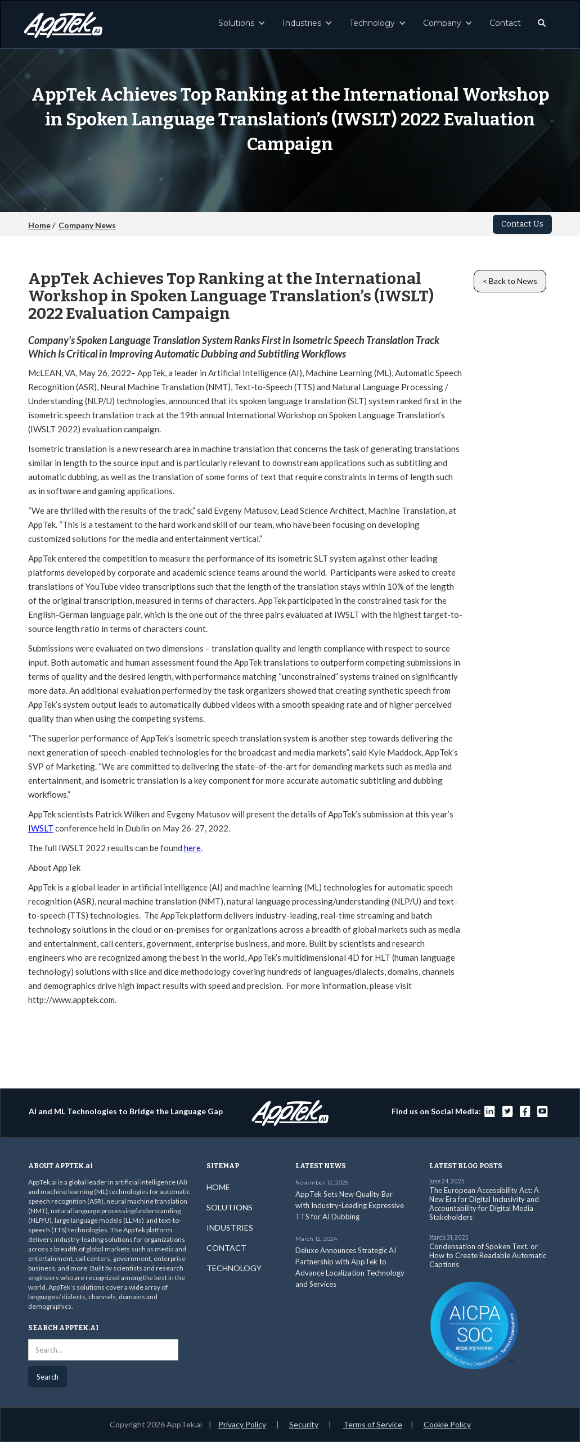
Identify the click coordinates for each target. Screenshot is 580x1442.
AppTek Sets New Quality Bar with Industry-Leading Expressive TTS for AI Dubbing (349, 1205)
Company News (87, 225)
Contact (505, 23)
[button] (242, 23)
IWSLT (40, 828)
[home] (63, 22)
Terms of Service (372, 1424)
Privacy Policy (242, 1424)
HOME (218, 1187)
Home (39, 225)
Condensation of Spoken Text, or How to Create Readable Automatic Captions (487, 1255)
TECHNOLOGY (234, 1268)
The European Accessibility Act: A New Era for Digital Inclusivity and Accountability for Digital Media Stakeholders (484, 1204)
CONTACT (226, 1248)
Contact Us (522, 224)
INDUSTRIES (229, 1227)
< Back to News (510, 281)
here (192, 848)
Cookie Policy (447, 1424)
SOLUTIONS (229, 1207)
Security (303, 1424)
